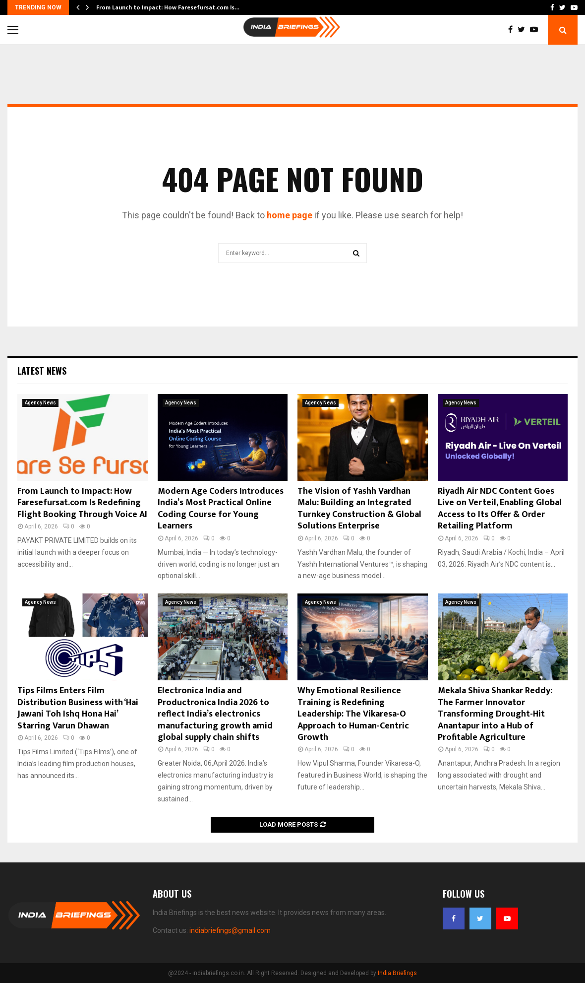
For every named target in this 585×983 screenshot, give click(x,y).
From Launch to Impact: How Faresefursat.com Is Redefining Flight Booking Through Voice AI (82, 503)
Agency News (40, 402)
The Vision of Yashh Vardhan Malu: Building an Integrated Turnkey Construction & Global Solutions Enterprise (359, 508)
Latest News (41, 370)
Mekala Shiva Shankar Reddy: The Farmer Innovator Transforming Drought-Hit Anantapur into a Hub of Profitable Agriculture (495, 714)
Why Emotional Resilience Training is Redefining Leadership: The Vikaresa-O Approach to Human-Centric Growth (353, 714)
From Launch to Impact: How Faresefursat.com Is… (167, 7)
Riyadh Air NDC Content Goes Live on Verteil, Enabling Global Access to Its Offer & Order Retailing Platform (500, 508)
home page (289, 215)
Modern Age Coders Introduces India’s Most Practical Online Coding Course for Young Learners (221, 508)
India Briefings (397, 973)
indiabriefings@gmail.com (230, 930)
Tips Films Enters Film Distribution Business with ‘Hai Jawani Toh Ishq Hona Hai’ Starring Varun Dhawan (77, 708)
